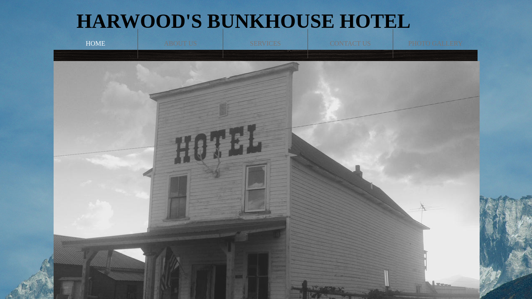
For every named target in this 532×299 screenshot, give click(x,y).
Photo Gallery (435, 43)
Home (95, 43)
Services (265, 43)
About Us (180, 43)
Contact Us (350, 43)
